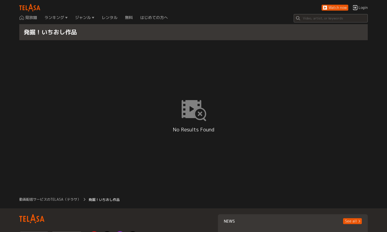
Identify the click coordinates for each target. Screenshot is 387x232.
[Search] (331, 18)
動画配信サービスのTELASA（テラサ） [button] (50, 199)
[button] (335, 8)
